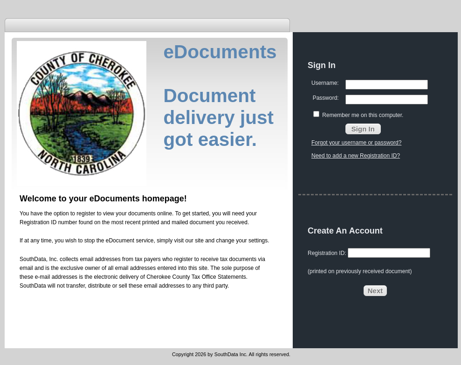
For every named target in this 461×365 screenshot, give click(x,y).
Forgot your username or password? (356, 142)
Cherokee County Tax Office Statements (196, 277)
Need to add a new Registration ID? (355, 155)
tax (223, 259)
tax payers (147, 259)
